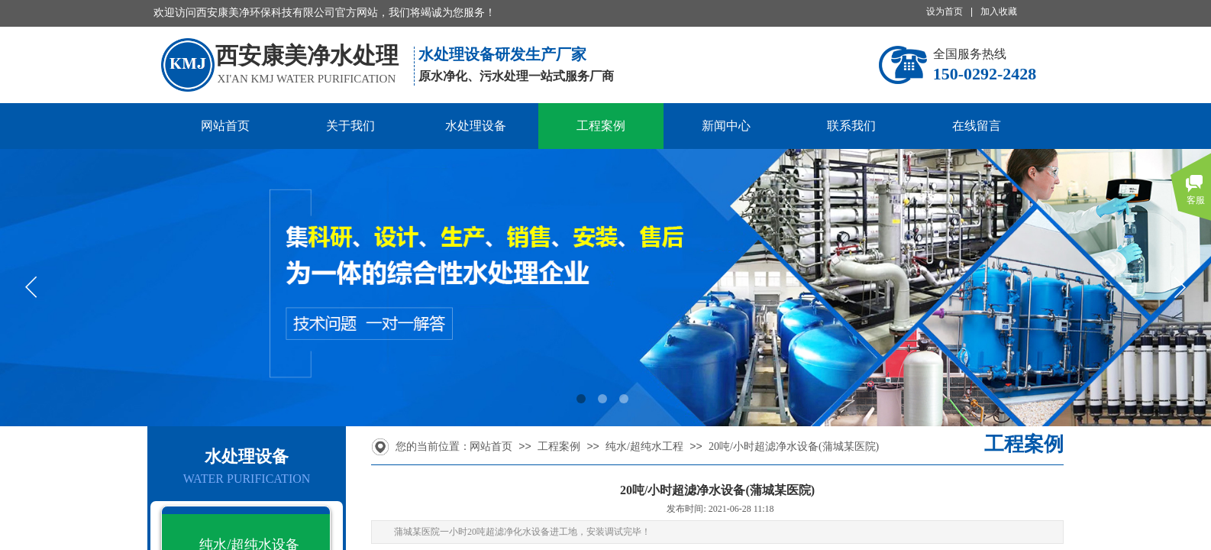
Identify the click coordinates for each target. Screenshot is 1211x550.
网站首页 (225, 125)
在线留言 (976, 125)
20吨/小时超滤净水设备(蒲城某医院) (794, 446)
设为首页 (944, 11)
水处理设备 (475, 125)
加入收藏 (998, 11)
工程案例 (600, 125)
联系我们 (851, 125)
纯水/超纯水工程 (644, 446)
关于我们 (350, 125)
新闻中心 (726, 125)
